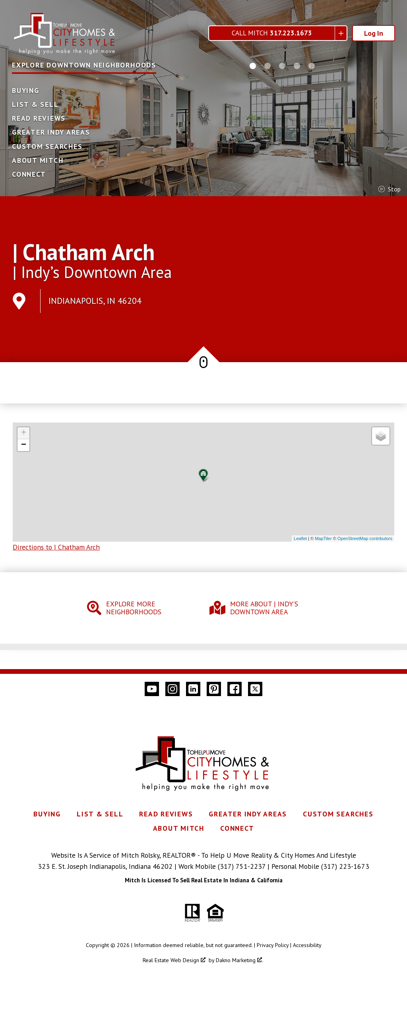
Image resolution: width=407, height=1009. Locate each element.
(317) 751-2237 (242, 866)
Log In (373, 33)
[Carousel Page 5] (311, 66)
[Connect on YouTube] (152, 689)
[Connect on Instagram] (172, 689)
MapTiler (323, 538)
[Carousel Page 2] (267, 66)
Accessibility (307, 945)
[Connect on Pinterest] (214, 689)
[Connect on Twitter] (255, 689)
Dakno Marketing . (239, 960)
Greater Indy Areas (51, 132)
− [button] (23, 445)
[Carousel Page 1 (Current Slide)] (253, 66)
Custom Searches (47, 146)
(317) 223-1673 (345, 866)
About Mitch (37, 160)
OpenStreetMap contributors (364, 538)
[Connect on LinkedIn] (193, 689)
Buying (25, 90)
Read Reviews (39, 118)
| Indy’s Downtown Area (92, 272)
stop (389, 189)
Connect (29, 174)
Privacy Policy (273, 945)
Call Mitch (271, 33)
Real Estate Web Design (174, 960)
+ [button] (23, 433)
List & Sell (35, 104)
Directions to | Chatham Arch (56, 547)
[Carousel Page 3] (282, 66)
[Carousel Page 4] (297, 66)
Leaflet (300, 538)
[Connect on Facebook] (234, 689)
